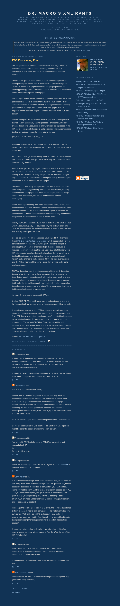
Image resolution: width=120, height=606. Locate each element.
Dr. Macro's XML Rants (60, 13)
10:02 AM (16, 583)
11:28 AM (41, 341)
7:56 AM (15, 380)
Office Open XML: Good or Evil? (89, 100)
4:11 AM (15, 455)
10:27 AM (16, 567)
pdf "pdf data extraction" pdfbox (32, 336)
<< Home (16, 593)
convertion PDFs (62, 464)
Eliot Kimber (20, 386)
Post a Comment (20, 588)
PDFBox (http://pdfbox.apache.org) (32, 241)
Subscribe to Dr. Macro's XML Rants (60, 38)
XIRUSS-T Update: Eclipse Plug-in (90, 91)
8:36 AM (15, 538)
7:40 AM (15, 471)
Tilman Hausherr (22, 573)
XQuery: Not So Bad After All (88, 81)
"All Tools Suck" (85, 50)
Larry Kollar (20, 477)
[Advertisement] (84, 156)
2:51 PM (15, 432)
